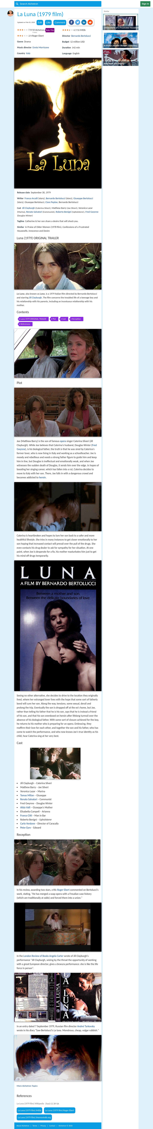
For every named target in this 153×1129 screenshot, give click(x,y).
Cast (64, 319)
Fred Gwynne (91, 211)
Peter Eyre (25, 827)
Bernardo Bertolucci (81, 35)
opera (63, 441)
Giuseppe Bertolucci (83, 198)
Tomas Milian (27, 795)
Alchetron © (66, 1126)
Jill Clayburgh (28, 208)
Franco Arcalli (31, 198)
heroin (42, 477)
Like (48, 22)
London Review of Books (36, 956)
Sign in (145, 4)
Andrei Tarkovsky (86, 1026)
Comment (60, 22)
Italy (28, 53)
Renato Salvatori (34, 211)
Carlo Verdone (27, 823)
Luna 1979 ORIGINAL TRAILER (33, 319)
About (22, 1126)
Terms (35, 1126)
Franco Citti (26, 815)
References (25, 324)
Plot (54, 319)
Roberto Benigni (63, 211)
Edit (40, 22)
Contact (52, 1126)
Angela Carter (56, 956)
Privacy (43, 1126)
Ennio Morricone (41, 47)
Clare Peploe (51, 202)
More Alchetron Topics (27, 1085)
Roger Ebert (63, 889)
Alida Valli (25, 807)
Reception (76, 319)
